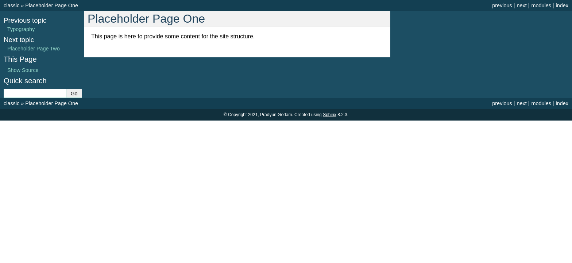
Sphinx (329, 114)
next (521, 5)
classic (11, 5)
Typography (21, 29)
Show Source (23, 70)
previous (502, 5)
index (562, 5)
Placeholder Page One (51, 5)
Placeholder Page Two (33, 49)
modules (541, 5)
